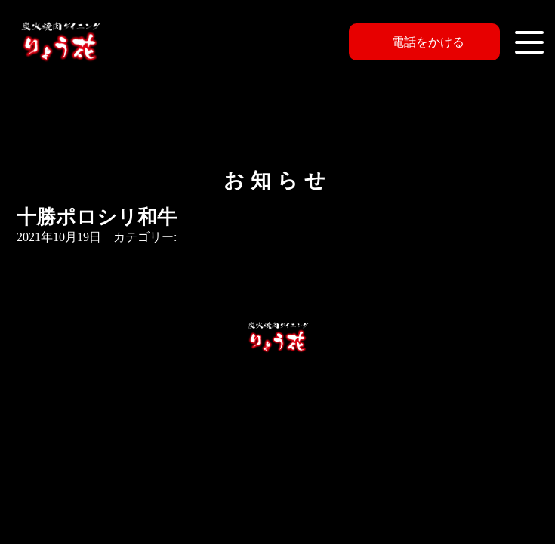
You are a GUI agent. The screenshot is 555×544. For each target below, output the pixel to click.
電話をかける (428, 42)
